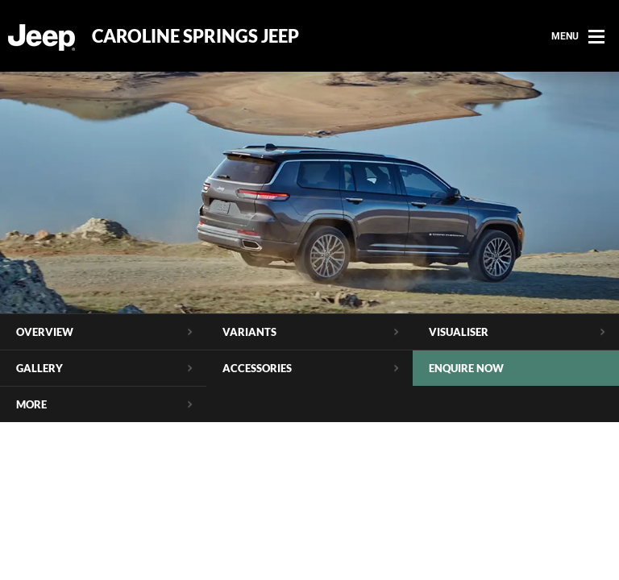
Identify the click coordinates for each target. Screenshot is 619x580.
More (31, 404)
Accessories (257, 368)
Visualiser (458, 331)
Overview (44, 331)
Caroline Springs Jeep (195, 36)
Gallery (39, 368)
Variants (249, 331)
